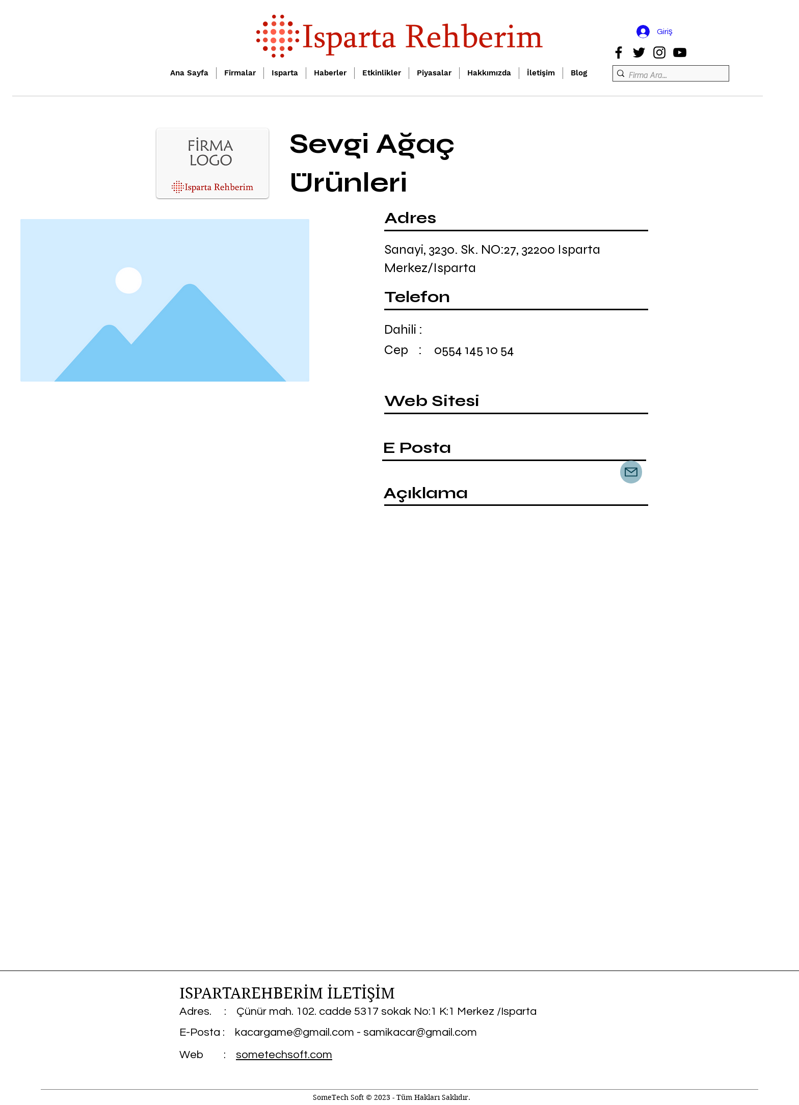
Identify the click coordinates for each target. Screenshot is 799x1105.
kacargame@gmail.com (294, 1032)
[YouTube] (680, 52)
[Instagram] (659, 52)
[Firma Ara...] (667, 75)
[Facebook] (618, 52)
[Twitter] (639, 52)
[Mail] (631, 472)
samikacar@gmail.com (420, 1032)
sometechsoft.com (284, 1055)
